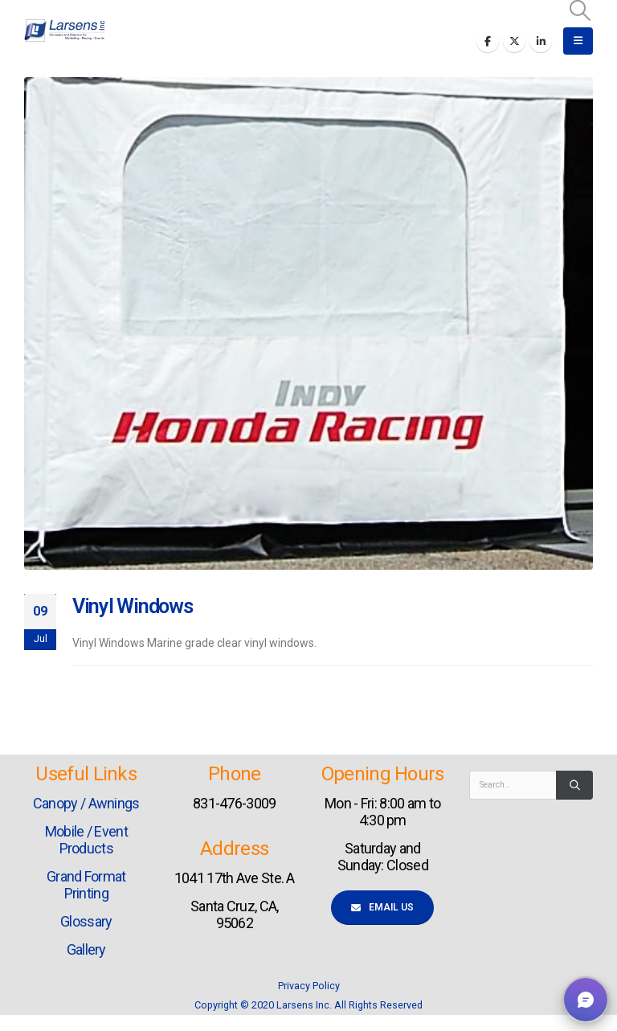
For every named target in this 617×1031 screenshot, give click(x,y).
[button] (580, 10)
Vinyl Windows (132, 606)
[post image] (308, 323)
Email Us (382, 907)
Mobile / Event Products (86, 840)
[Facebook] (487, 41)
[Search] (574, 785)
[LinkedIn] (540, 41)
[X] (514, 41)
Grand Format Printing (86, 885)
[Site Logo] (64, 30)
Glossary (86, 921)
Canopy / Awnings (86, 803)
